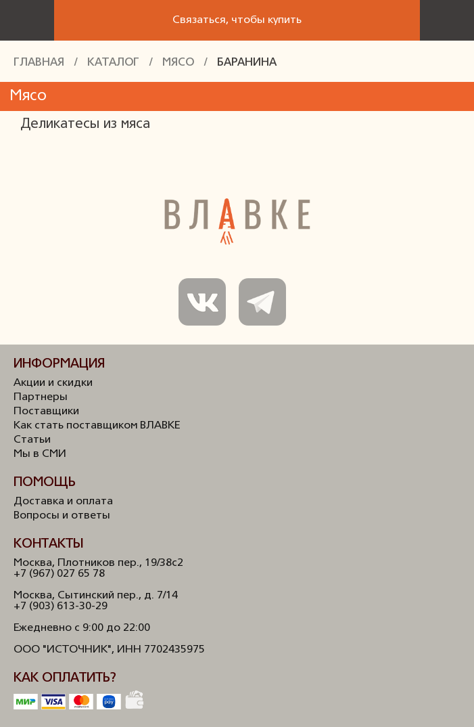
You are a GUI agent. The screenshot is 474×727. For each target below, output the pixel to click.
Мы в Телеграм (262, 302)
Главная (39, 63)
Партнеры (41, 397)
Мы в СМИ (40, 454)
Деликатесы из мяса (85, 124)
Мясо (178, 63)
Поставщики (46, 411)
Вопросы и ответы (62, 515)
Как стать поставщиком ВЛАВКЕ (97, 425)
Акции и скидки (53, 383)
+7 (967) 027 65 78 (59, 574)
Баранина (247, 63)
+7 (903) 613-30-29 (61, 606)
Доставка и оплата (63, 501)
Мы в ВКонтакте (202, 302)
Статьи (32, 440)
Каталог (113, 63)
